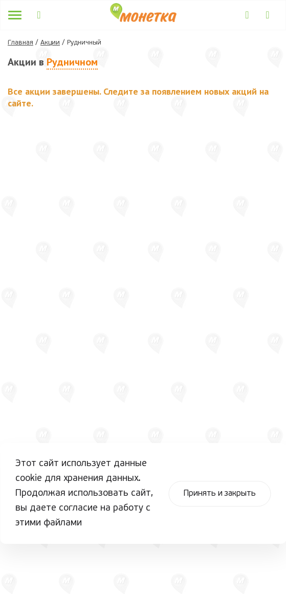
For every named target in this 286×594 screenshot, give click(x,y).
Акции (50, 42)
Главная (20, 42)
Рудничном (72, 62)
